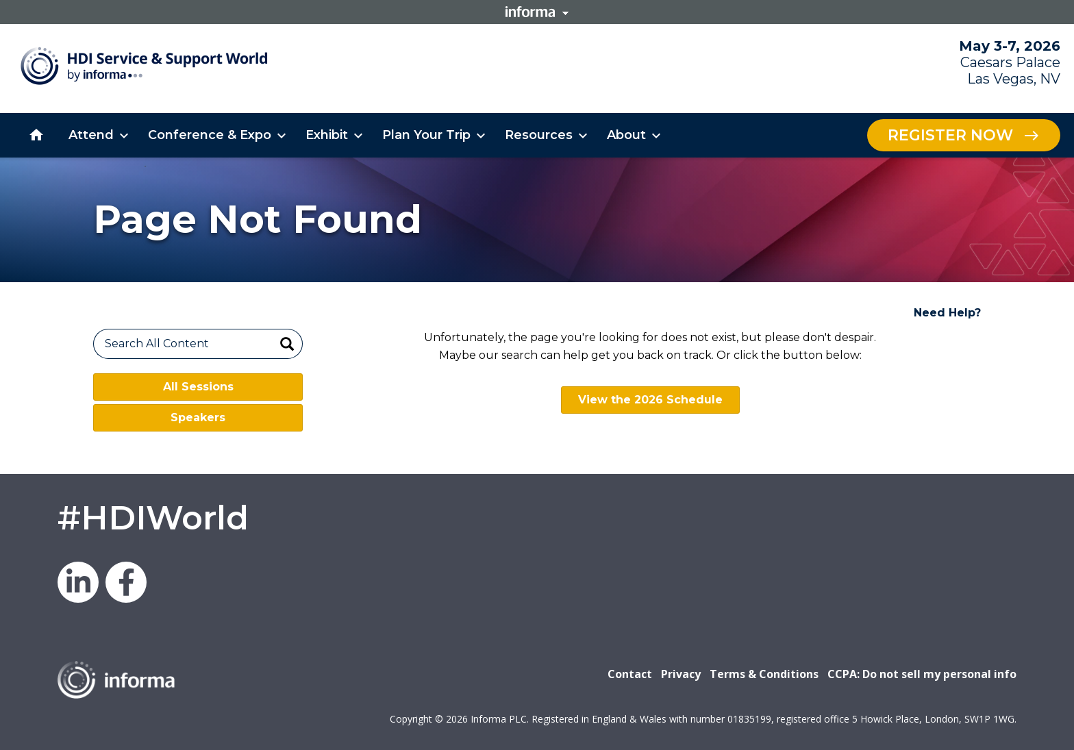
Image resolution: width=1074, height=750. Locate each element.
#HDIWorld (153, 518)
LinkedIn (78, 582)
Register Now (950, 135)
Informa (537, 11)
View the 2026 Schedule (650, 399)
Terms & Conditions (764, 674)
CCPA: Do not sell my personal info (921, 674)
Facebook (126, 582)
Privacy (681, 674)
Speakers (198, 417)
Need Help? (947, 312)
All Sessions (198, 386)
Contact (630, 674)
